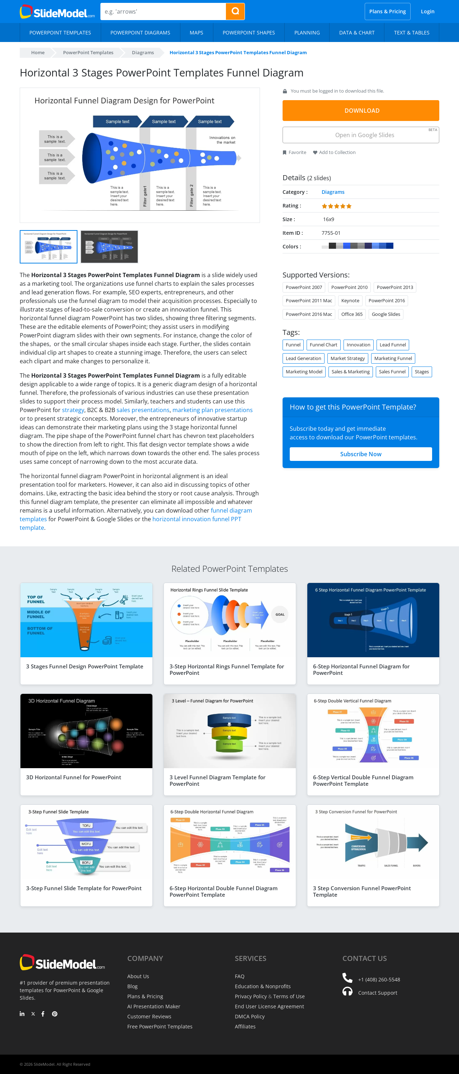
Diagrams (143, 52)
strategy (73, 410)
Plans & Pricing (387, 11)
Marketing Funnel (393, 358)
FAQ (240, 976)
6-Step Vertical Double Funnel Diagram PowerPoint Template (363, 780)
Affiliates (245, 1026)
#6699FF (375, 246)
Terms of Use (289, 996)
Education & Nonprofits (263, 986)
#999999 (361, 246)
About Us (138, 976)
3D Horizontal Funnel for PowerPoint (73, 777)
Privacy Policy (251, 996)
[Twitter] (33, 1014)
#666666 (354, 246)
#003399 (389, 246)
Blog (132, 986)
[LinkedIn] (22, 1014)
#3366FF (346, 246)
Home (37, 52)
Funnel (293, 344)
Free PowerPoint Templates (160, 1026)
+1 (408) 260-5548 (379, 979)
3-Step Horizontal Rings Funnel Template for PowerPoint (227, 669)
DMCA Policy (250, 1016)
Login (428, 11)
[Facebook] (44, 1014)
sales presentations (143, 410)
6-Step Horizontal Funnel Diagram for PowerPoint (361, 669)
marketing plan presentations (212, 410)
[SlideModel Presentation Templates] (57, 11)
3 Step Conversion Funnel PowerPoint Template (362, 891)
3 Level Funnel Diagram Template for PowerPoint (217, 780)
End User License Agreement (269, 1006)
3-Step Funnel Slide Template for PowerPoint (84, 888)
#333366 (368, 246)
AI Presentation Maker (153, 1006)
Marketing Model (304, 371)
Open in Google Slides (385, 133)
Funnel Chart (323, 344)
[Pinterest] (54, 1014)
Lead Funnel (393, 344)
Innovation (358, 344)
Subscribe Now (361, 454)
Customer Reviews (149, 1016)
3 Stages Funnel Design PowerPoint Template (84, 666)
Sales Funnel (392, 371)
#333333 (332, 246)
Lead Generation (303, 358)
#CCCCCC (339, 246)
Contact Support (377, 992)
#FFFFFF (325, 246)
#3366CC (382, 246)
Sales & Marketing (351, 371)
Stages (422, 371)
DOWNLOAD (362, 111)
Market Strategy (348, 358)
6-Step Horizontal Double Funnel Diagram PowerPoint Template (224, 891)
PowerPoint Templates (88, 52)
